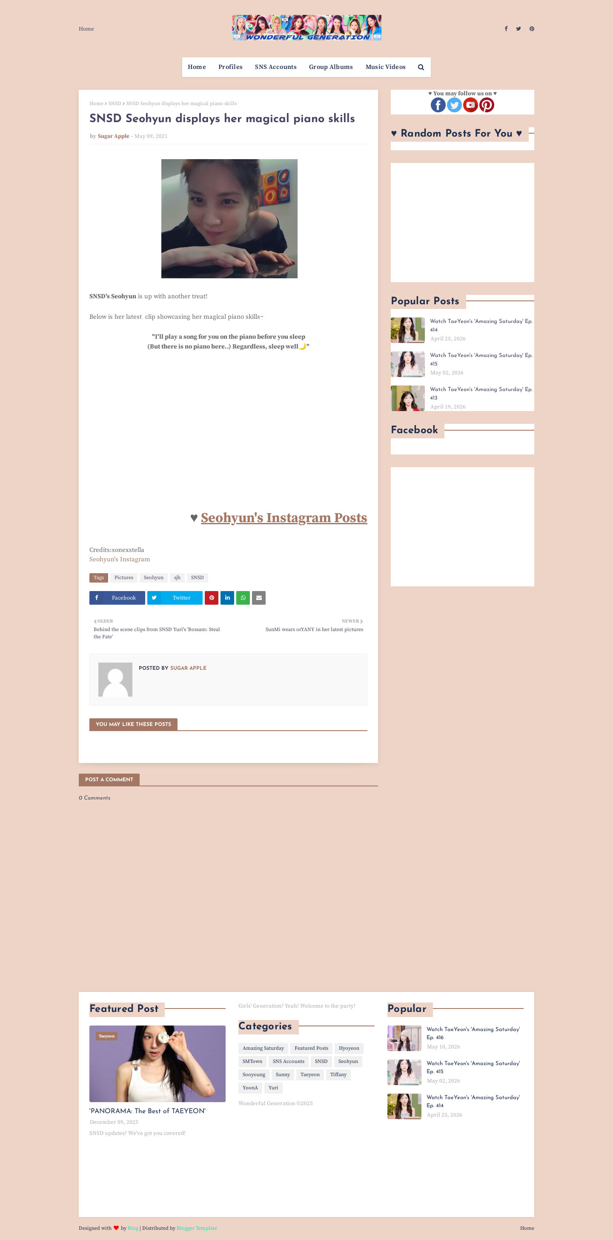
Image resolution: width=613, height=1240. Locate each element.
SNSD (115, 103)
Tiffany (338, 1074)
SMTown (252, 1061)
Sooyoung (254, 1074)
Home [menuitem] (197, 67)
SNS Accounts (288, 1061)
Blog (133, 1228)
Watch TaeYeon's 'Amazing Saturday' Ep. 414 (481, 326)
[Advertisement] (462, 222)
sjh (177, 577)
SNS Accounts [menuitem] (276, 67)
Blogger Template (197, 1228)
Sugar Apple (113, 136)
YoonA (250, 1088)
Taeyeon (310, 1074)
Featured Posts (311, 1048)
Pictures (124, 577)
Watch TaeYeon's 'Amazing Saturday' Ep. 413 (481, 394)
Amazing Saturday (263, 1048)
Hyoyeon (349, 1048)
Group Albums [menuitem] (331, 67)
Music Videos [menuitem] (386, 67)
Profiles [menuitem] (230, 67)
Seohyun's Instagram (119, 559)
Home (86, 29)
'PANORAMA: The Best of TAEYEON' (147, 1111)
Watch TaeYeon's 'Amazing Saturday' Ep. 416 (473, 1034)
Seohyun (153, 577)
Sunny (283, 1074)
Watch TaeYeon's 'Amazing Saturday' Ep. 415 (481, 360)
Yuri (273, 1088)
